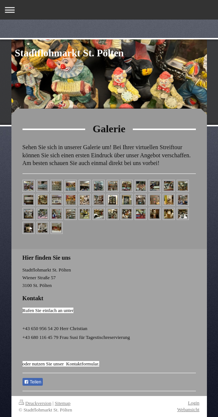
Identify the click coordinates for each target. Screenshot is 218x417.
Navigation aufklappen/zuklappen (109, 10)
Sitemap (62, 403)
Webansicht (188, 409)
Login (193, 403)
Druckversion (35, 403)
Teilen (32, 382)
